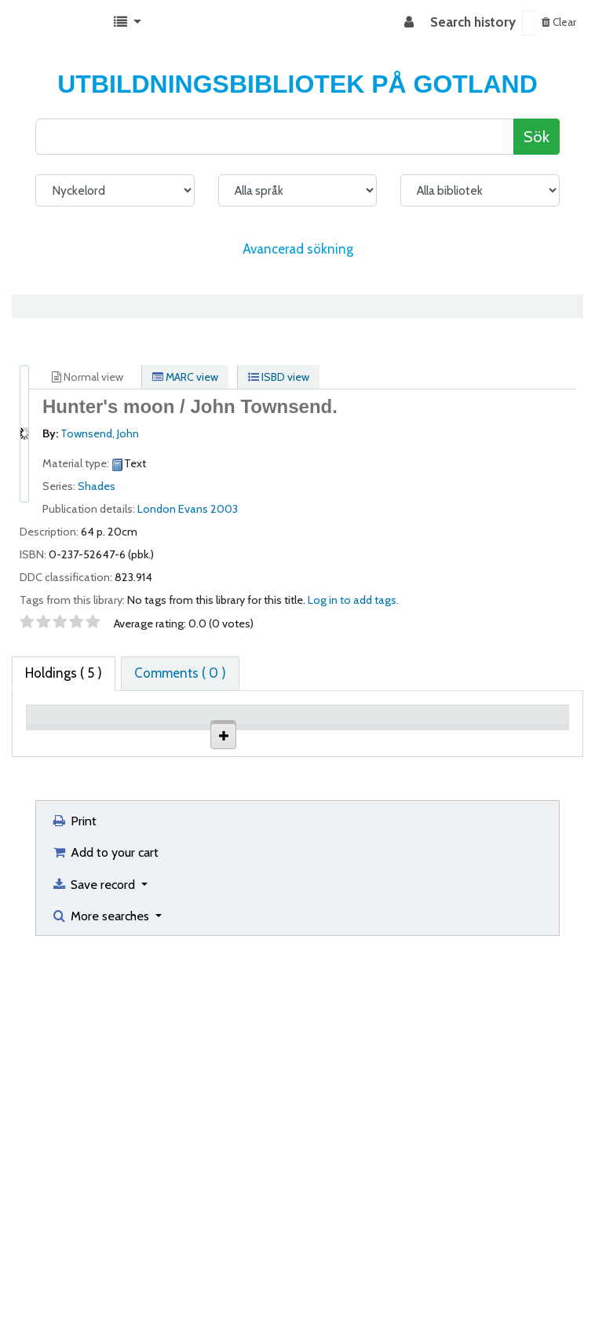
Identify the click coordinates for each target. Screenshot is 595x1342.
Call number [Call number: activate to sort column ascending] (367, 730)
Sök (536, 136)
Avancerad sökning (298, 249)
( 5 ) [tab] (63, 673)
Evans (193, 509)
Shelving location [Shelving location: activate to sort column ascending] (292, 730)
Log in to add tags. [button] (353, 600)
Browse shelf (367, 800)
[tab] (180, 673)
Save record (94, 1254)
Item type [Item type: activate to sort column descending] (62, 737)
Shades (96, 486)
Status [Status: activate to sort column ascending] (441, 737)
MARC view (185, 377)
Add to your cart (105, 1222)
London (156, 509)
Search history (473, 22)
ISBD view (278, 377)
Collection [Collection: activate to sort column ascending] (218, 737)
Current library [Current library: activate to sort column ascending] (134, 730)
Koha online (52, 22)
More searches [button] (101, 1285)
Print (74, 1190)
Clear (559, 22)
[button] (128, 22)
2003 (224, 509)
